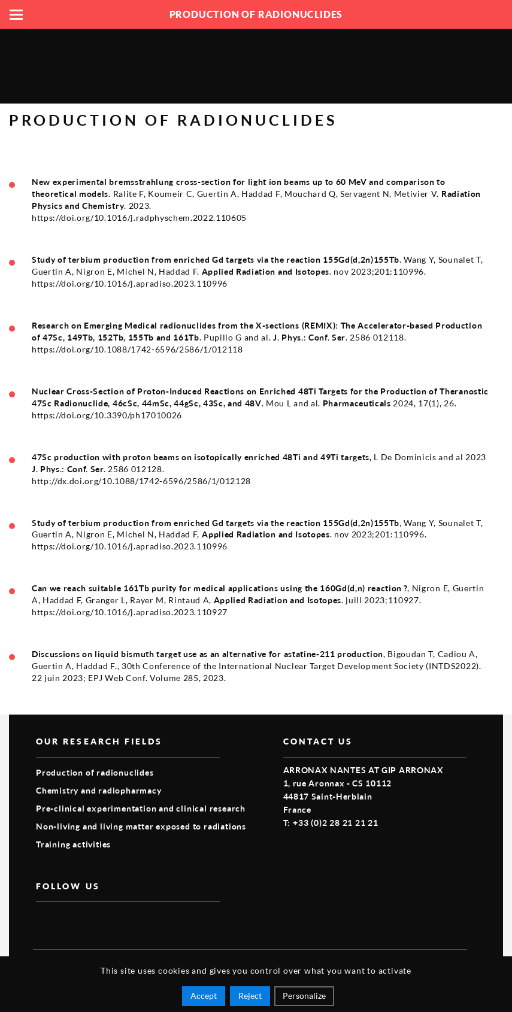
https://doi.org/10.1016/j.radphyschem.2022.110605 (139, 218)
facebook (43, 921)
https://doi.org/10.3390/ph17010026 (107, 415)
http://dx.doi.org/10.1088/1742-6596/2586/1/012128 (141, 481)
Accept (203, 995)
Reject (250, 995)
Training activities (73, 844)
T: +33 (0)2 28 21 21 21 (330, 822)
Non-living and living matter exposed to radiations (141, 826)
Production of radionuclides (95, 772)
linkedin (98, 921)
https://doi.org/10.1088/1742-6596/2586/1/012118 (137, 349)
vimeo (70, 921)
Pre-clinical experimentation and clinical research (141, 808)
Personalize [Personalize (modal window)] (304, 995)
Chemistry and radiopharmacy (99, 790)
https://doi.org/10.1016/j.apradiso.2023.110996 (130, 283)
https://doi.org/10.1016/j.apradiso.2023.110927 (130, 612)
